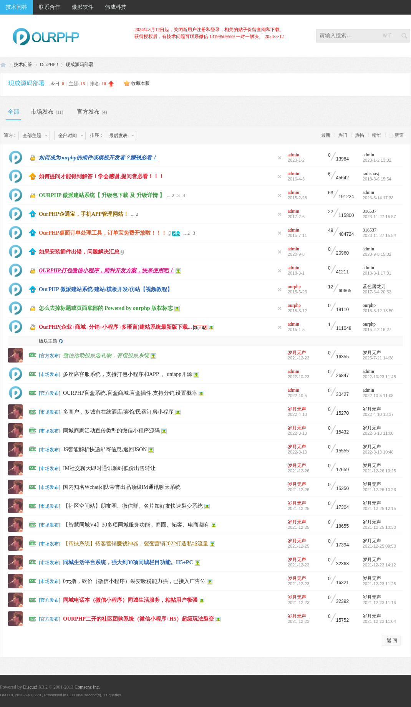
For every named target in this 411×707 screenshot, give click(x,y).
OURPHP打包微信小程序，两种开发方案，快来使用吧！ (106, 270)
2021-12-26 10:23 (379, 489)
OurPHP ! (49, 64)
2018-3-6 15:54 (377, 179)
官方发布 (93, 112)
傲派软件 (82, 7)
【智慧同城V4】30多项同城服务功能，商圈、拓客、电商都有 (136, 525)
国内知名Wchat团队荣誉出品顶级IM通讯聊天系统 (122, 487)
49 (330, 230)
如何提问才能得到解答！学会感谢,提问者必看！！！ (101, 176)
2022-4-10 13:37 (378, 414)
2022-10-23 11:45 (379, 376)
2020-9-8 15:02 (377, 254)
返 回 (392, 640)
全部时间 (67, 135)
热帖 (359, 135)
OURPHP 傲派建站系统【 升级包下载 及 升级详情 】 (102, 195)
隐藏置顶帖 (279, 158)
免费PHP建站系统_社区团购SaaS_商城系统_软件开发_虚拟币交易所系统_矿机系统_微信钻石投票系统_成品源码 (3, 64)
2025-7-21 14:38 (378, 358)
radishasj (371, 173)
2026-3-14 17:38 (378, 197)
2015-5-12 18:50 (378, 310)
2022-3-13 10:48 (378, 452)
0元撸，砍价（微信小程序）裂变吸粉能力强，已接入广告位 (134, 581)
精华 (376, 135)
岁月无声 (297, 352)
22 (330, 211)
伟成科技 (115, 7)
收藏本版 (140, 83)
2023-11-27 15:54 (379, 235)
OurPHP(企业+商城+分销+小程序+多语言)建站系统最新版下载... (115, 327)
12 (330, 287)
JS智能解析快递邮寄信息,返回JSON (105, 449)
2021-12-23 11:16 (379, 602)
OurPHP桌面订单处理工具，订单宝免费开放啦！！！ (103, 233)
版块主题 (48, 341)
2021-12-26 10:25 (379, 471)
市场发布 (48, 112)
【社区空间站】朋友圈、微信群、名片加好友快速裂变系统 (133, 506)
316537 (369, 211)
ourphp (294, 286)
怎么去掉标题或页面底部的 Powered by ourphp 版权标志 (106, 308)
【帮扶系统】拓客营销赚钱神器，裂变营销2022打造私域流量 (135, 543)
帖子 (387, 35)
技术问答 (16, 7)
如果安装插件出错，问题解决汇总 (79, 252)
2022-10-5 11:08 (378, 395)
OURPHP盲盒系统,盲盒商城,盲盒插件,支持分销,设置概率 (130, 393)
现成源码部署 (79, 64)
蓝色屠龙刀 (374, 286)
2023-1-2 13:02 (377, 160)
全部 (13, 112)
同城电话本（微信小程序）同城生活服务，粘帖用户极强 (130, 600)
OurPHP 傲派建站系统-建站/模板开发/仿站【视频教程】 (105, 289)
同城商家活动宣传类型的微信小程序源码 (111, 431)
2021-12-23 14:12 (379, 565)
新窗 (399, 135)
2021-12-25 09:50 (379, 546)
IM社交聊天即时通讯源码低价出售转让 (109, 468)
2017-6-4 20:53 (377, 292)
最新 (325, 135)
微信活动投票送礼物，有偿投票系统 (106, 355)
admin (293, 154)
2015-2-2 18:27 (377, 329)
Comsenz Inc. (87, 687)
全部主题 (32, 135)
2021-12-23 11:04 (379, 621)
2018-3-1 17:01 (377, 273)
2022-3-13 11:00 (378, 433)
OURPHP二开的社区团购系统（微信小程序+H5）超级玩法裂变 (138, 619)
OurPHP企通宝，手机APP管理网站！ (84, 214)
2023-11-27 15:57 (379, 216)
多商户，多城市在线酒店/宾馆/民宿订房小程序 (118, 412)
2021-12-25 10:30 (379, 527)
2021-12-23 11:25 (379, 583)
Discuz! (30, 687)
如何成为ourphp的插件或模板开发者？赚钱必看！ (98, 158)
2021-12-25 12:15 (379, 508)
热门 (342, 135)
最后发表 (118, 135)
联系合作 (49, 7)
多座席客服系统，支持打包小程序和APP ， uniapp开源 (127, 374)
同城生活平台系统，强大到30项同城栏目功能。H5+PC (128, 562)
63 (330, 192)
